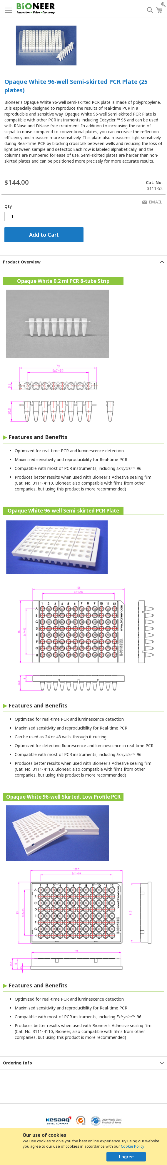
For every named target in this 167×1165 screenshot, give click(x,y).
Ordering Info (17, 1063)
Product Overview (22, 262)
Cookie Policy (132, 1146)
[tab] (83, 262)
